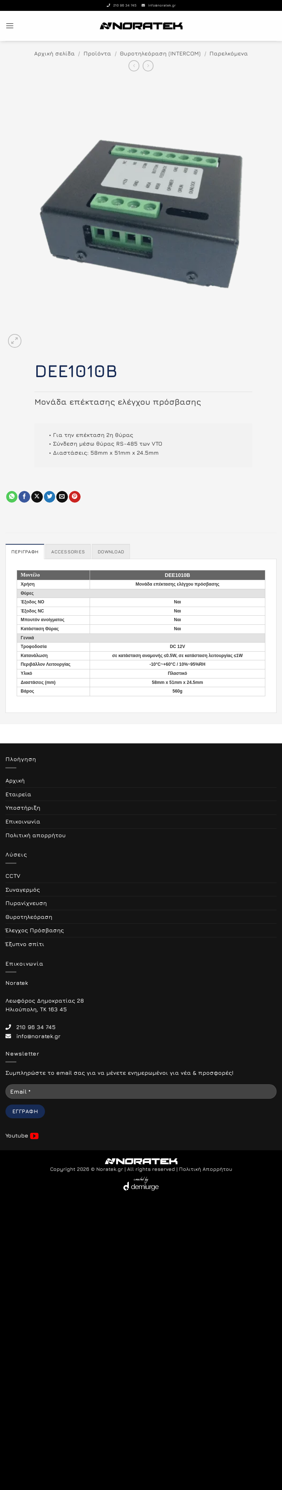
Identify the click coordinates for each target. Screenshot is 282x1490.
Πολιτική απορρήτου (35, 834)
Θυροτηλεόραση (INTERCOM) (160, 53)
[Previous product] (148, 65)
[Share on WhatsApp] (12, 497)
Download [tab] (109, 551)
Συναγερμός (22, 889)
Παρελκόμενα (228, 53)
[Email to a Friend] (62, 497)
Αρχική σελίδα (54, 53)
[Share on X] (37, 497)
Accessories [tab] (66, 551)
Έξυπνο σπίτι (24, 944)
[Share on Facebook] (24, 497)
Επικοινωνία (22, 821)
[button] (9, 26)
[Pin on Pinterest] (75, 497)
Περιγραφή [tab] (24, 551)
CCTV (12, 875)
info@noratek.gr (158, 5)
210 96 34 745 (121, 5)
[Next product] (133, 65)
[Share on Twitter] (50, 497)
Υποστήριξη (22, 807)
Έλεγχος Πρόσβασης (34, 930)
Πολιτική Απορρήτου (205, 1169)
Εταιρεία (18, 794)
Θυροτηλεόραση (28, 916)
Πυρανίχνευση (26, 903)
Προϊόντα (97, 53)
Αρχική (15, 780)
